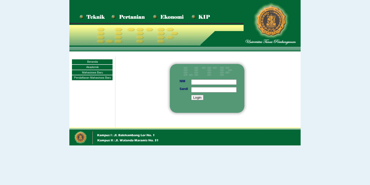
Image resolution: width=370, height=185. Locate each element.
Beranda (92, 61)
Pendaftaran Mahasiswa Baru (92, 77)
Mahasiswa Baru (92, 72)
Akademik (92, 67)
